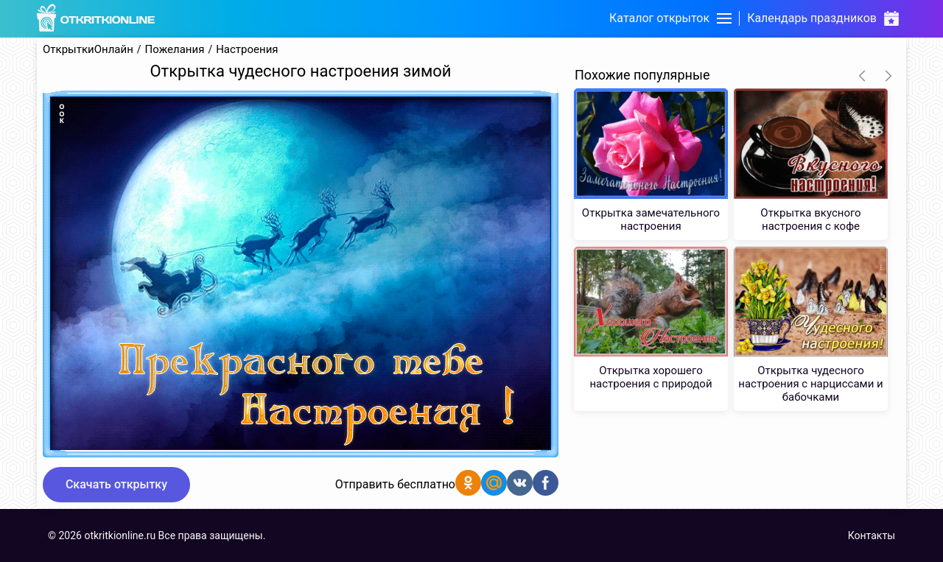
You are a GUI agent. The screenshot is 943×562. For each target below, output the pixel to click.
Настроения (247, 49)
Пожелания (175, 49)
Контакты (871, 535)
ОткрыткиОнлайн (88, 49)
